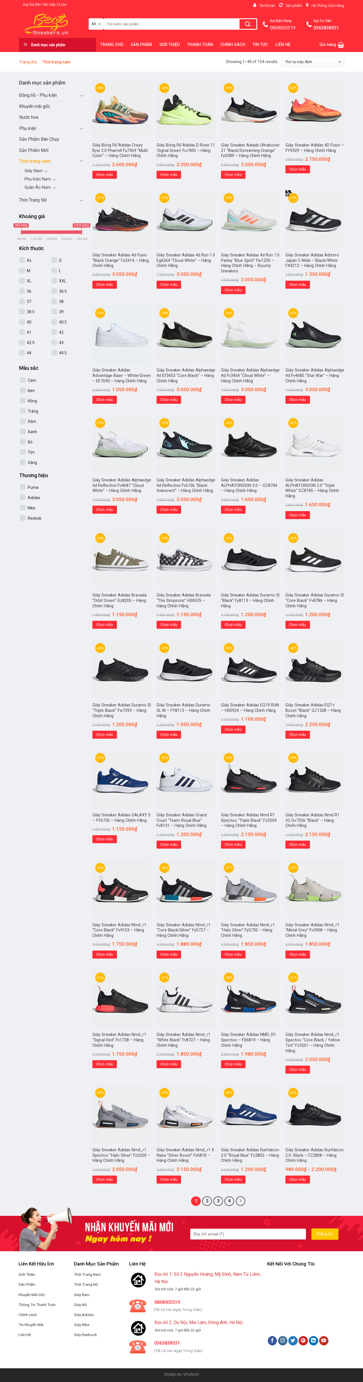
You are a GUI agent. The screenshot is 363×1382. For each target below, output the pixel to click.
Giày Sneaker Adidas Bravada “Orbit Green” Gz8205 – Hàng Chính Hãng (119, 600)
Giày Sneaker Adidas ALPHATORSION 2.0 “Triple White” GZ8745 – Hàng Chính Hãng (312, 488)
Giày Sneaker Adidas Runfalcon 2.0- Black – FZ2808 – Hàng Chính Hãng (314, 1155)
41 (29, 332)
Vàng (32, 462)
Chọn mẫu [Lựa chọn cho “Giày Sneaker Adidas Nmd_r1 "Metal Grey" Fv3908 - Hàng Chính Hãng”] (297, 954)
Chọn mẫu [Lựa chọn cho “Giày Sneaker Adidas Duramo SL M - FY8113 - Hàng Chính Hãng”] (168, 734)
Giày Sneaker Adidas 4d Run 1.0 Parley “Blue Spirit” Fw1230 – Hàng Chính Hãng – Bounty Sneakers (250, 263)
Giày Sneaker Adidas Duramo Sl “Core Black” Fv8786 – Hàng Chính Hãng (314, 600)
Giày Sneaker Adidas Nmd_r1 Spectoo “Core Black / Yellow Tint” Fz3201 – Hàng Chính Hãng (312, 1042)
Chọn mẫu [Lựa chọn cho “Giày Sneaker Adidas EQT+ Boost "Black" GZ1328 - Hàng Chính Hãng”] (297, 734)
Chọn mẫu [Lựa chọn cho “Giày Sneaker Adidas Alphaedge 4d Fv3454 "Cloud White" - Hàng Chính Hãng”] (233, 399)
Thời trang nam (35, 161)
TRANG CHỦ (111, 44)
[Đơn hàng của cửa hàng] (312, 62)
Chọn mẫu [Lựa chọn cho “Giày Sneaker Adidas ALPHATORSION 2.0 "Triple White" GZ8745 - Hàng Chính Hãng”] (297, 515)
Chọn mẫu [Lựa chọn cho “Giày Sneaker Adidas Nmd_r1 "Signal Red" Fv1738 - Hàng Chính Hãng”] (104, 1064)
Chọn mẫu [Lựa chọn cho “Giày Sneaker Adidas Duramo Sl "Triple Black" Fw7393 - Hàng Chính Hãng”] (104, 734)
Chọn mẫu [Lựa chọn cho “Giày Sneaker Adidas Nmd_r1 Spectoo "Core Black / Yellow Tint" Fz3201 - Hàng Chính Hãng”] (297, 1069)
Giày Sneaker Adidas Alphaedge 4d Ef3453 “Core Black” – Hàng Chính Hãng (186, 375)
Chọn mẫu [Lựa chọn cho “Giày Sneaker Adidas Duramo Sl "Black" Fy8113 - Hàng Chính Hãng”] (233, 624)
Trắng (33, 411)
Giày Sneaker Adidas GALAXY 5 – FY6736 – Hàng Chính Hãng (121, 818)
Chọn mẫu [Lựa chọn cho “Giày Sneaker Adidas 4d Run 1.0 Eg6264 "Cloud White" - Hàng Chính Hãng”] (168, 284)
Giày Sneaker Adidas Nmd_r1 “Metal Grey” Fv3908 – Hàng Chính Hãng (312, 930)
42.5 (31, 342)
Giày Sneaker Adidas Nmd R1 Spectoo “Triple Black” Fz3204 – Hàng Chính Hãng (249, 820)
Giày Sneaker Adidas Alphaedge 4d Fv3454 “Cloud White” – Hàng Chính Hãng (250, 375)
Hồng (32, 401)
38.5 (31, 312)
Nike (31, 508)
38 (61, 301)
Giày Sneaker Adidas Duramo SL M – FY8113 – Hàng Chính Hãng (183, 710)
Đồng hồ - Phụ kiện (38, 95)
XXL (62, 281)
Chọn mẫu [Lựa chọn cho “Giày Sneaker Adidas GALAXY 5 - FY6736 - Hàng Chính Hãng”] (104, 839)
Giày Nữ (80, 1304)
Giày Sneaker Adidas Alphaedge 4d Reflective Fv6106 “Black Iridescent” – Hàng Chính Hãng (186, 485)
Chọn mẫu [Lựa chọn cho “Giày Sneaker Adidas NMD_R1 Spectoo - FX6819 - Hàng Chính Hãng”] (233, 1064)
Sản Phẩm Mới (33, 150)
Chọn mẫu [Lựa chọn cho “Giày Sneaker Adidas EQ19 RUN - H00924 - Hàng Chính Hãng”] (233, 729)
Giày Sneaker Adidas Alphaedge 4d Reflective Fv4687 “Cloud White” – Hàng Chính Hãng (121, 485)
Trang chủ (28, 62)
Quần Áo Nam (38, 187)
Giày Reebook (85, 1334)
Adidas (34, 497)
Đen (31, 390)
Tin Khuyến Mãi (31, 1324)
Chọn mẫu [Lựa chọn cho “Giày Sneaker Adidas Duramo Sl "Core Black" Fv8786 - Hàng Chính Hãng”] (297, 624)
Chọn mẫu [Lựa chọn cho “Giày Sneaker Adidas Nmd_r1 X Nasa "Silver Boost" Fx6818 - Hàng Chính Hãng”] (168, 1179)
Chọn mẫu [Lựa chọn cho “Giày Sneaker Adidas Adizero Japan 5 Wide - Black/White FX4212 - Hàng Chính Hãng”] (297, 284)
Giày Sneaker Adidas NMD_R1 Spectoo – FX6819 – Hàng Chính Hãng (248, 1040)
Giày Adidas (84, 1314)
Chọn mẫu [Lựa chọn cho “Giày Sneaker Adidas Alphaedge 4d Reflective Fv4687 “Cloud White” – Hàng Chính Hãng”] (104, 509)
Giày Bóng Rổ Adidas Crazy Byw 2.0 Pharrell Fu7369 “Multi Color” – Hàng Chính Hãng (120, 150)
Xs (29, 260)
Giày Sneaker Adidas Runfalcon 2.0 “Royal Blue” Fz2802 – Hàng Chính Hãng (250, 1155)
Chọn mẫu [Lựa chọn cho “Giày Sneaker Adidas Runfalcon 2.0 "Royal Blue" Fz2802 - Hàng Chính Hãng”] (233, 1179)
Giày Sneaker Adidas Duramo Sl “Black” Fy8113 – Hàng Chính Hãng (250, 600)
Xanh (32, 431)
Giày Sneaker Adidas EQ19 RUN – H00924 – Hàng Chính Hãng (250, 708)
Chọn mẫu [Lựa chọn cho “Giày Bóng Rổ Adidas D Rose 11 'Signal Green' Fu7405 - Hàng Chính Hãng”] (168, 174)
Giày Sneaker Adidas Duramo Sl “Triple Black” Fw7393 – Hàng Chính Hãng (121, 710)
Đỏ (30, 442)
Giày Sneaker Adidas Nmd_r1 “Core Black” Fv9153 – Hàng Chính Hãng (119, 930)
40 (29, 322)
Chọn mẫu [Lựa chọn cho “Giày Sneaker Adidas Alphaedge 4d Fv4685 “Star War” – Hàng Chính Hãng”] (297, 399)
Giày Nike (81, 1324)
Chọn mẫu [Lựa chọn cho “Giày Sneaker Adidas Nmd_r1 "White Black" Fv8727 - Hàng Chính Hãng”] (168, 1064)
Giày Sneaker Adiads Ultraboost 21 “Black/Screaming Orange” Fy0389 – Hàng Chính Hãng (250, 150)
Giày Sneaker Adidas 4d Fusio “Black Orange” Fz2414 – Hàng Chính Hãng (120, 260)
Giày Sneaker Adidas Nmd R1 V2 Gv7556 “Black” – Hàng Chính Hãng (312, 820)
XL (29, 281)
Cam (32, 380)
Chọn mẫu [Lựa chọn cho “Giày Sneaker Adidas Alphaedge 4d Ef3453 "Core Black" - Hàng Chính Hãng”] (168, 399)
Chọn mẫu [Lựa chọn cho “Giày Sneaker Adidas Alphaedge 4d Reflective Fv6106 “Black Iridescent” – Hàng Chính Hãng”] (168, 509)
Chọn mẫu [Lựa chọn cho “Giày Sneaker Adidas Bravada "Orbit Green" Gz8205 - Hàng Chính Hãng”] (104, 624)
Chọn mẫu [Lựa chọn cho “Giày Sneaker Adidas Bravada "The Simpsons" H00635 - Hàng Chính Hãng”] (168, 624)
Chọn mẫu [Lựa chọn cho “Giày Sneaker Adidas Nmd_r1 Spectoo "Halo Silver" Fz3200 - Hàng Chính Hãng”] (104, 1179)
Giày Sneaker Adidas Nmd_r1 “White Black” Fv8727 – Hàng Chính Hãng (183, 1040)
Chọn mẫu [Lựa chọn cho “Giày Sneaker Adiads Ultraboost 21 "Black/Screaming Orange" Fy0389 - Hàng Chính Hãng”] (233, 174)
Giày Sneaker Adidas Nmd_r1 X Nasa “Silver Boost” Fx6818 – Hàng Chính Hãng (185, 1155)
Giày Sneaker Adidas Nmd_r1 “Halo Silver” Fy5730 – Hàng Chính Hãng (248, 930)
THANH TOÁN (200, 44)
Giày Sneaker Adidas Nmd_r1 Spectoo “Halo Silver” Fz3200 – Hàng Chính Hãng (121, 1155)
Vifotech (191, 1374)
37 (29, 301)
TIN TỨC (260, 44)
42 (61, 332)
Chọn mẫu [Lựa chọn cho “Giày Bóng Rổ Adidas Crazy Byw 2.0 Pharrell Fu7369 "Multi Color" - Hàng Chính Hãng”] (104, 174)
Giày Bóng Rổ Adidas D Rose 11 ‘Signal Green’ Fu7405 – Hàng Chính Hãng (186, 150)
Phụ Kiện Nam (38, 179)
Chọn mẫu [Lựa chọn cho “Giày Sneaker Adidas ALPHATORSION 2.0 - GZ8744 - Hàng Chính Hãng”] (233, 509)
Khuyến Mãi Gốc (32, 1294)
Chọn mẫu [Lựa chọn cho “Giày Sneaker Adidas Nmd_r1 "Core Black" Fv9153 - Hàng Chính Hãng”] (104, 954)
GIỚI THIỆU (169, 44)
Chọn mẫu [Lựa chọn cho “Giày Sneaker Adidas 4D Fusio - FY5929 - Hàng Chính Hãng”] (297, 169)
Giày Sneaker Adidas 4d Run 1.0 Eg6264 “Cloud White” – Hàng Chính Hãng (186, 260)
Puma (33, 487)
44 (29, 353)
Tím (31, 452)
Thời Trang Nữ (33, 200)
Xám (32, 421)
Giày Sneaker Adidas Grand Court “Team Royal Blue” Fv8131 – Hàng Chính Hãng (182, 820)
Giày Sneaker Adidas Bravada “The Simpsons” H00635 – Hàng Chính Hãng (184, 600)
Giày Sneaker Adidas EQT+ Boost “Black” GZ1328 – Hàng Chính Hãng (313, 710)
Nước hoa (28, 117)
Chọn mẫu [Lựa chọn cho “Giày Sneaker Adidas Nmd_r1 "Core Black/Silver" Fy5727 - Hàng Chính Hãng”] (168, 954)
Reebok (34, 518)
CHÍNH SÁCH (232, 44)
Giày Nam (33, 170)
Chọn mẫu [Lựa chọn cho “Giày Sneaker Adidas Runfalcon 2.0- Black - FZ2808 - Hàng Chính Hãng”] (297, 1179)
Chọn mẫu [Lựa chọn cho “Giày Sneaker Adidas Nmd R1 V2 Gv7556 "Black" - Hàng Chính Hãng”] (297, 844)
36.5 (63, 291)
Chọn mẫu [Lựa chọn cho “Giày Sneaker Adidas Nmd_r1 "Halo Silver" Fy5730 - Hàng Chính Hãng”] (233, 954)
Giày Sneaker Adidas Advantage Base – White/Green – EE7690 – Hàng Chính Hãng (121, 375)
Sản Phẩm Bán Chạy (39, 139)
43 (61, 342)
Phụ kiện (27, 128)
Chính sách (28, 1314)
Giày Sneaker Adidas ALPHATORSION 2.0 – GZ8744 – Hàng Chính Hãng (249, 485)
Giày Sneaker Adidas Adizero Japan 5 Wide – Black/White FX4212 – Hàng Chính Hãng (312, 260)
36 (29, 291)
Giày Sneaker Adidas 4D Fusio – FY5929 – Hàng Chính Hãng (314, 148)
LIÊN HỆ (282, 44)
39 (61, 312)
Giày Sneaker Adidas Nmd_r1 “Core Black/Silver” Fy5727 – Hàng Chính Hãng (183, 930)
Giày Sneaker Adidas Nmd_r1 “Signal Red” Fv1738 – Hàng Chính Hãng (119, 1040)
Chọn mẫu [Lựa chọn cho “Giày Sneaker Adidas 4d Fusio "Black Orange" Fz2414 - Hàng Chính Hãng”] (104, 284)
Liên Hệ (25, 1334)
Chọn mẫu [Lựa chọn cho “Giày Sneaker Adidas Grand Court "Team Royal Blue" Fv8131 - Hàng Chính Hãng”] (168, 844)
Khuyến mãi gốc (34, 106)
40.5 (63, 322)
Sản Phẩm (27, 1284)
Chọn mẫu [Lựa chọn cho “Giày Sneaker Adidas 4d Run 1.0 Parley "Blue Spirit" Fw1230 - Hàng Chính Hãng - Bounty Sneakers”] (233, 290)
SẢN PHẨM (141, 44)
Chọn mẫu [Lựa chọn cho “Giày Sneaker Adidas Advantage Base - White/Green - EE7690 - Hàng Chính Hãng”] (104, 399)
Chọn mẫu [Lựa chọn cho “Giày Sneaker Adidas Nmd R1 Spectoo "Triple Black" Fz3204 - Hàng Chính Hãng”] (233, 844)
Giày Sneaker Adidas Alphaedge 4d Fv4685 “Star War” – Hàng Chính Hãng (314, 375)
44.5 (63, 353)
